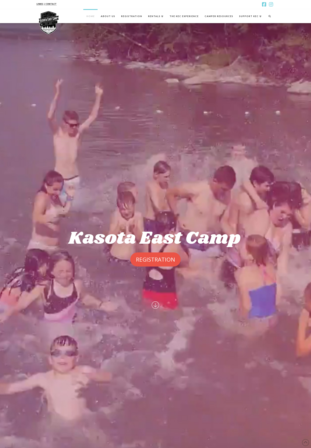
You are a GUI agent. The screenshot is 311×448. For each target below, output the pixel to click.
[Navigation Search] (270, 16)
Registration (155, 259)
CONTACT (51, 3)
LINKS (39, 3)
